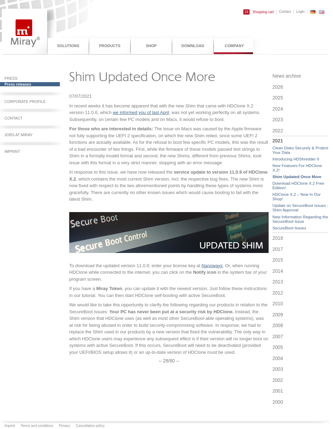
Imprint (9, 426)
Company (234, 46)
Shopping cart (258, 12)
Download (192, 46)
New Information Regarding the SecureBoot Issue (300, 219)
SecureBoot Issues (289, 228)
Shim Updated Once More (296, 176)
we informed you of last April (141, 112)
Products (109, 46)
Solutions (68, 46)
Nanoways (212, 265)
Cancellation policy (90, 426)
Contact (285, 12)
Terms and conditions (37, 426)
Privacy (64, 426)
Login (300, 12)
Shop (151, 46)
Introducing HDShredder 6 (295, 159)
